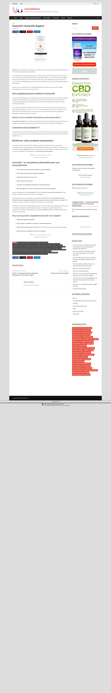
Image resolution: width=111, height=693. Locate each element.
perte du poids (87, 430)
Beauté (70, 18)
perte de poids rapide (77, 430)
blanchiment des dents (78, 399)
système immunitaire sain (41, 254)
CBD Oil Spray (76, 412)
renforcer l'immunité (37, 248)
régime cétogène (86, 436)
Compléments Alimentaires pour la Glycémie (84, 372)
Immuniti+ (59, 245)
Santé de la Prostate (78, 382)
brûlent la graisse (86, 401)
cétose (83, 414)
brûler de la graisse (77, 403)
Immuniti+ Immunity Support (80, 342)
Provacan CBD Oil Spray (78, 432)
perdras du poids (86, 423)
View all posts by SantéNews (32, 285)
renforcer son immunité (39, 249)
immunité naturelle (51, 245)
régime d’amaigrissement (78, 439)
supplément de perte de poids (90, 441)
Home (21, 3)
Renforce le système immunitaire (81, 339)
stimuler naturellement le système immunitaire (45, 252)
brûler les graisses (77, 408)
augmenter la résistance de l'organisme (23, 243)
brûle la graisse (87, 399)
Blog (21, 18)
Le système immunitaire (29, 246)
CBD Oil (96, 410)
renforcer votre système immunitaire (56, 249)
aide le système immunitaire (24, 242)
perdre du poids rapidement (87, 425)
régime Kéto (88, 439)
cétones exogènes (77, 414)
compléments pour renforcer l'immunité (34, 245)
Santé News (46, 18)
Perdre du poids (76, 425)
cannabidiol (86, 410)
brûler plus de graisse (87, 408)
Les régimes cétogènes (78, 421)
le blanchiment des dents (78, 419)
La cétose (75, 417)
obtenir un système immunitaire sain (22, 248)
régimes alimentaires (77, 441)
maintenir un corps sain (59, 246)
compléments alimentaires (32, 109)
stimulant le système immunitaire (42, 251)
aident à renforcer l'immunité (40, 242)
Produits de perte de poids (33, 18)
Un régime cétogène (77, 445)
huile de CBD (90, 414)
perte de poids (84, 428)
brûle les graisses (77, 401)
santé (19, 135)
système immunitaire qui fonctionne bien (23, 254)
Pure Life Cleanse (77, 436)
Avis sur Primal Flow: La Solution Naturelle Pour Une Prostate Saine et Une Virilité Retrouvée (84, 324)
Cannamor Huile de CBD (79, 360)
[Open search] (98, 18)
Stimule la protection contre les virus (23, 252)
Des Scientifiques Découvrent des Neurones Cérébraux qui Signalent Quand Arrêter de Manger (84, 330)
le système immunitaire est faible (43, 246)
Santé (63, 18)
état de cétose (86, 445)
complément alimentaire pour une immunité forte (47, 243)
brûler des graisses (87, 403)
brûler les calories (86, 405)
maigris (91, 421)
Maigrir (86, 421)
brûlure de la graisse (77, 410)
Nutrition (56, 18)
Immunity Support (17, 246)
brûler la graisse (76, 405)
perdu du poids (76, 428)
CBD (91, 410)
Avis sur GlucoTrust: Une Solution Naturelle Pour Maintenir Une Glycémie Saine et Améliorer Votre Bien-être (84, 318)
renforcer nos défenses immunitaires (22, 249)
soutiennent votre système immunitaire (23, 251)
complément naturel (18, 245)
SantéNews (32, 9)
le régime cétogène (90, 419)
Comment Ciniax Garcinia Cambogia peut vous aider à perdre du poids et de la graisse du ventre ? (85, 350)
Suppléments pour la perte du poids (80, 443)
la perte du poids (82, 417)
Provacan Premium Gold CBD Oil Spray (81, 434)
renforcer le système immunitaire (52, 248)
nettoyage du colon (77, 423)
